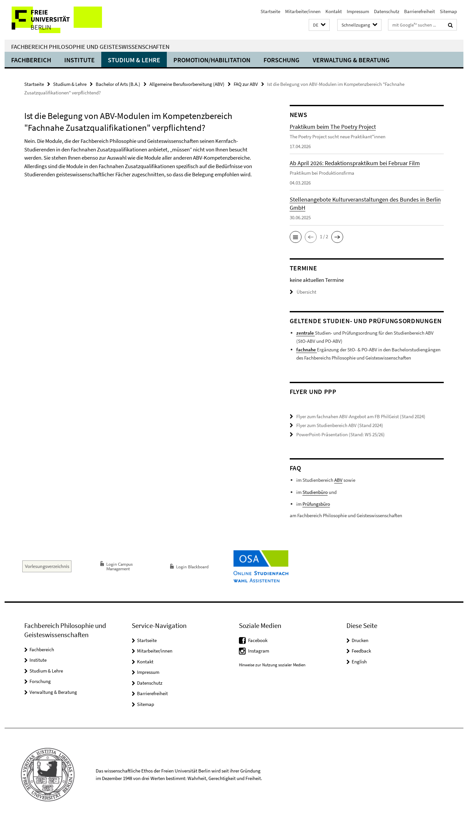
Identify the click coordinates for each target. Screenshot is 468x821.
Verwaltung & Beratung (351, 60)
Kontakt (333, 11)
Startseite (270, 11)
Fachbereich (31, 60)
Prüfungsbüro (316, 504)
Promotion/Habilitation (211, 60)
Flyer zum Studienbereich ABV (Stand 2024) (339, 425)
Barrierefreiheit (419, 11)
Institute (79, 60)
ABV (338, 480)
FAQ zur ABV (246, 84)
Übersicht (303, 292)
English (359, 661)
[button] (319, 25)
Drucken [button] (360, 640)
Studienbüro (315, 492)
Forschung (281, 60)
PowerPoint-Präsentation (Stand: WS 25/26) (340, 434)
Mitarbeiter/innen (303, 11)
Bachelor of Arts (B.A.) (118, 84)
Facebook (257, 640)
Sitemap (448, 11)
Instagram (258, 651)
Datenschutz (386, 11)
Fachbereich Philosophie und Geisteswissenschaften (90, 46)
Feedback (361, 651)
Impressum (358, 11)
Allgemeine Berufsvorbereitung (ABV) (186, 84)
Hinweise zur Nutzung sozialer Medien (272, 665)
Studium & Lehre (134, 60)
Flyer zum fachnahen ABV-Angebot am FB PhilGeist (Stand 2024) (360, 416)
